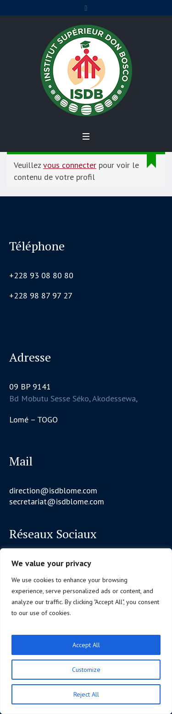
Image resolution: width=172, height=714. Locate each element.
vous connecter (69, 165)
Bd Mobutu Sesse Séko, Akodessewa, (73, 398)
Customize (86, 669)
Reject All (86, 694)
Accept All (86, 645)
